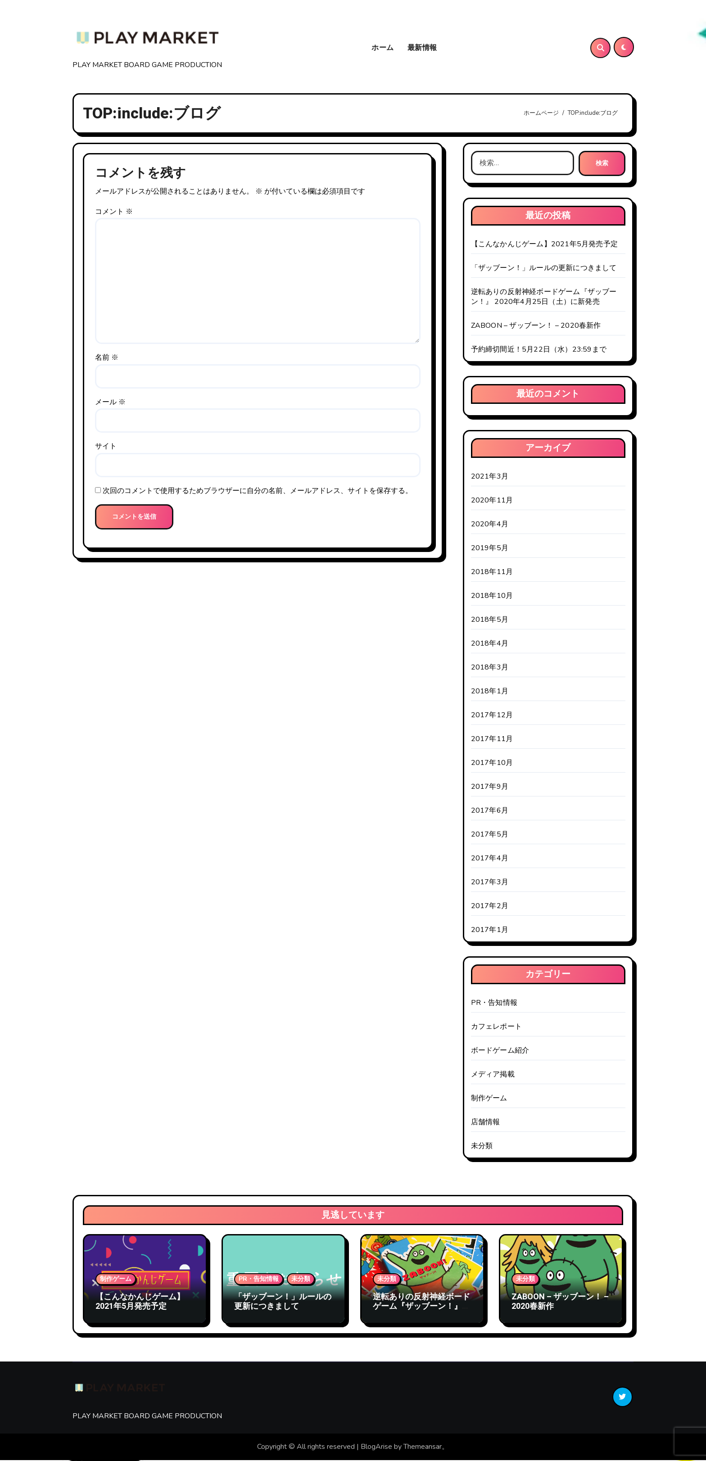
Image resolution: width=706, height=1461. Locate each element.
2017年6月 (489, 811)
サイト (106, 447)
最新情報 (422, 48)
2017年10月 (492, 764)
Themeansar (422, 1448)
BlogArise (376, 1448)
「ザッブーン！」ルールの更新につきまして (544, 269)
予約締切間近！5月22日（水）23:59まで (538, 350)
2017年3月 (489, 883)
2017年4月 (489, 859)
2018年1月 (489, 692)
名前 (106, 358)
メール (110, 403)
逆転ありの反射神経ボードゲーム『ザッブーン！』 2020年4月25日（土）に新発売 (544, 298)
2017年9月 (489, 787)
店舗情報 (485, 1123)
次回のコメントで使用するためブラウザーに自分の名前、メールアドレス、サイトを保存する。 (257, 492)
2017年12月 (492, 716)
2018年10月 (492, 597)
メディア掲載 (493, 1075)
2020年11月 (492, 501)
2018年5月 (489, 620)
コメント (114, 212)
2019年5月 (489, 549)
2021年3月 (489, 477)
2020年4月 (489, 525)
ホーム (382, 48)
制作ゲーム (489, 1099)
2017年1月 (489, 931)
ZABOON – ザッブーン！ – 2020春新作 (536, 326)
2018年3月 (489, 668)
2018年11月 (492, 573)
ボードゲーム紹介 (500, 1051)
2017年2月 (489, 907)
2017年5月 (489, 835)
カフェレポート (496, 1027)
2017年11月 (492, 740)
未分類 (482, 1147)
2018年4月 (489, 644)
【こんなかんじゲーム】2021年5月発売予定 (544, 245)
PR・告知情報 (494, 1004)
